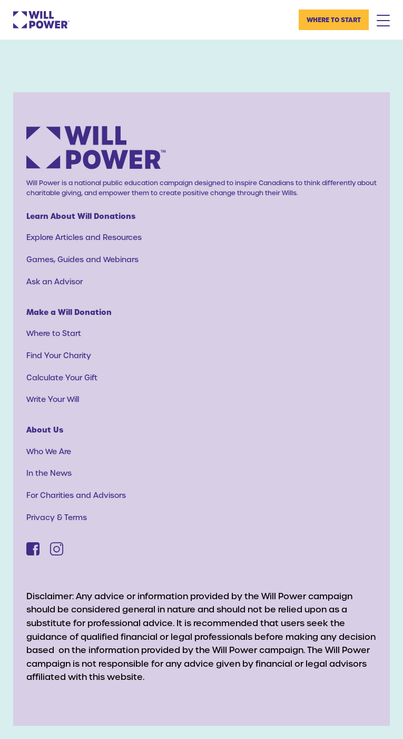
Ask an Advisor (54, 281)
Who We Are (48, 451)
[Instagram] (56, 548)
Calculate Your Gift (61, 377)
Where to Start (334, 19)
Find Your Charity (58, 355)
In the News (49, 472)
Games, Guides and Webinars (82, 259)
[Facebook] (33, 548)
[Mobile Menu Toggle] (383, 20)
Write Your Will (52, 399)
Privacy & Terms (56, 517)
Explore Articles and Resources (84, 237)
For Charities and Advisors (76, 495)
